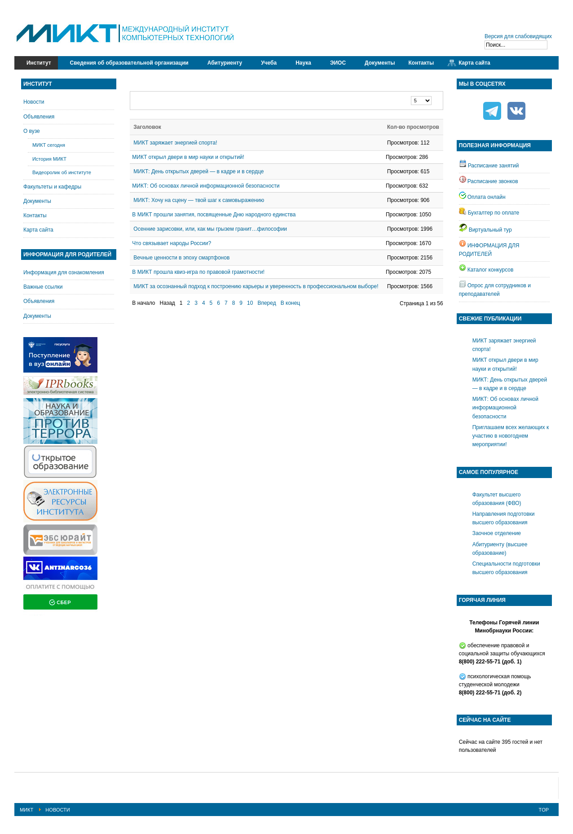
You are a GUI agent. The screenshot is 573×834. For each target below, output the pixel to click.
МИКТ (26, 809)
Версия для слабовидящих (518, 36)
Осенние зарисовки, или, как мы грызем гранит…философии (210, 229)
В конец (290, 303)
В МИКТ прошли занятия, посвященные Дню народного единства (213, 214)
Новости (33, 102)
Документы (37, 201)
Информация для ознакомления (63, 272)
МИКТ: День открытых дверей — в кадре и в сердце (198, 171)
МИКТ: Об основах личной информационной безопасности (205, 186)
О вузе (31, 131)
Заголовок (147, 127)
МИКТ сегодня (48, 145)
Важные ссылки (43, 287)
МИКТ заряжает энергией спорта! (175, 143)
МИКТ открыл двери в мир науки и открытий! (188, 157)
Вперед (266, 303)
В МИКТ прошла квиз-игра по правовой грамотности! (198, 272)
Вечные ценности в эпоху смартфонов (181, 258)
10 (250, 303)
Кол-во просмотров (413, 127)
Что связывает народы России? (171, 243)
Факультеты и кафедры (52, 187)
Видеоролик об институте (61, 172)
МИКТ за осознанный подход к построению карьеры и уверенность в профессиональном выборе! (255, 286)
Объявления (38, 117)
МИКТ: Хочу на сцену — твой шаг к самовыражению (198, 200)
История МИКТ (49, 159)
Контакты (35, 215)
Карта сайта (38, 230)
